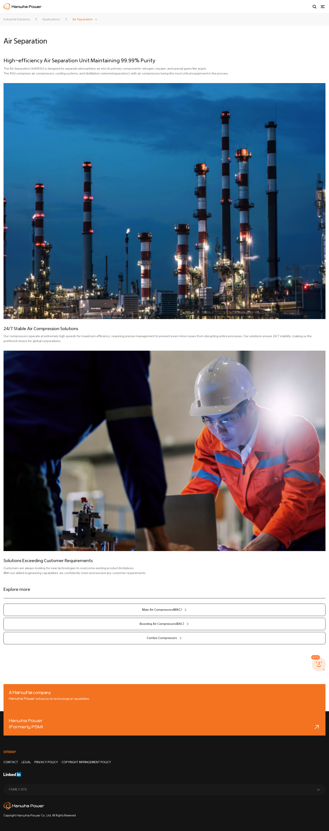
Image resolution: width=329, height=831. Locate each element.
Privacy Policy (46, 762)
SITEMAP (10, 752)
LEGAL (26, 762)
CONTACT (11, 762)
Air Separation (82, 19)
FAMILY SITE (18, 789)
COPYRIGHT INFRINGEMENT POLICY (86, 762)
